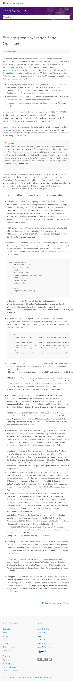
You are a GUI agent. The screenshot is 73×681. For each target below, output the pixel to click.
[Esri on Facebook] (43, 658)
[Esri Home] (42, 651)
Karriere (6, 659)
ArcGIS (40, 636)
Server (5, 636)
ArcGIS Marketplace (45, 646)
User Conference (9, 666)
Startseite (6, 628)
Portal (5, 632)
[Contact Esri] (50, 658)
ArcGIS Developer (44, 639)
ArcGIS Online (43, 628)
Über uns (6, 656)
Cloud (5, 643)
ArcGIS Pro (41, 632)
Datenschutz (38, 677)
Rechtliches (47, 677)
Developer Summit (10, 670)
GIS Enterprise (14, 3)
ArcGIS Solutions (44, 643)
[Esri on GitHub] (46, 658)
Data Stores (7, 639)
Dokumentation (9, 646)
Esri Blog (6, 663)
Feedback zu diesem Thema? (57, 602)
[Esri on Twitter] (39, 658)
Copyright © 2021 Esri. (11, 677)
